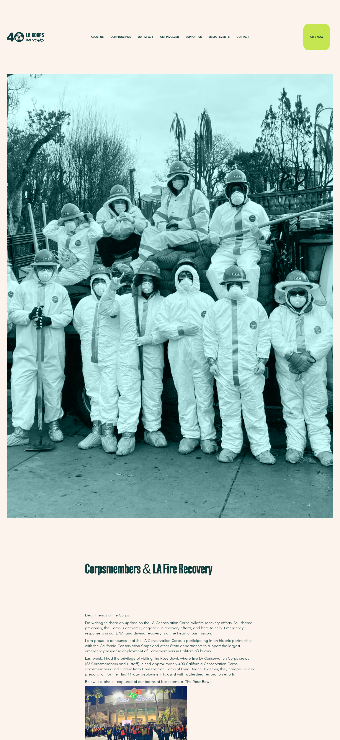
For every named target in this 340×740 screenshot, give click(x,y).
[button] (97, 37)
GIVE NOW (316, 36)
